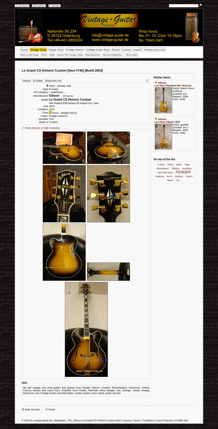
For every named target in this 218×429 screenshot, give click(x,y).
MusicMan (187, 168)
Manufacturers (93, 55)
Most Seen (131, 55)
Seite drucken (31, 409)
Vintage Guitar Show (98, 49)
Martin (179, 164)
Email (50, 409)
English (39, 5)
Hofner (170, 164)
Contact (126, 49)
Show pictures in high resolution (41, 128)
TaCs (43, 55)
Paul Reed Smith (165, 172)
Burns (169, 176)
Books (115, 49)
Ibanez (170, 180)
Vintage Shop (38, 49)
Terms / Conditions (143, 420)
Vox (178, 180)
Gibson (26, 80)
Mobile (54, 5)
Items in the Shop (29, 55)
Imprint (137, 49)
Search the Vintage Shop (70, 55)
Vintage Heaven (75, 49)
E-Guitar (38, 80)
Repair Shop (56, 49)
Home (24, 49)
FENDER (183, 172)
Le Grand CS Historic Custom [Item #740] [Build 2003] (62, 70)
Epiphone (159, 176)
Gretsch (189, 176)
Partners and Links (154, 49)
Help (52, 55)
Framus (161, 164)
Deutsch (22, 5)
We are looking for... (113, 55)
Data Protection (164, 420)
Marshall (179, 176)
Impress (127, 420)
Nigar (187, 164)
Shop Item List (53, 80)
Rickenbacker (163, 168)
